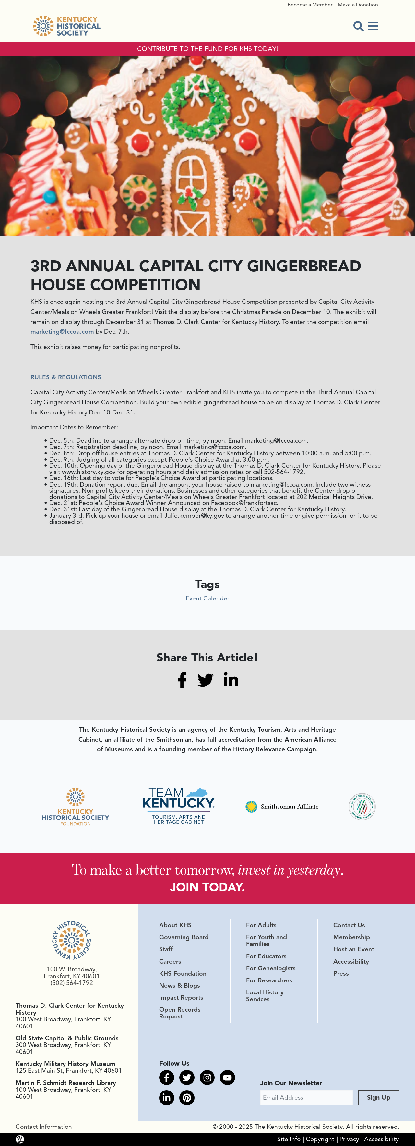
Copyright (320, 1139)
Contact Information (44, 1127)
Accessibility (351, 962)
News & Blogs (179, 986)
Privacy (349, 1139)
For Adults (261, 926)
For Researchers (269, 981)
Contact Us (349, 926)
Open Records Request (180, 1013)
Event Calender (208, 598)
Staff (166, 950)
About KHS (175, 926)
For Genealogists (271, 969)
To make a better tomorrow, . (208, 870)
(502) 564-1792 (72, 984)
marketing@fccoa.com (62, 332)
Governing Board (184, 938)
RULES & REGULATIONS (65, 377)
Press (341, 974)
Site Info (289, 1139)
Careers (170, 962)
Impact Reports (181, 998)
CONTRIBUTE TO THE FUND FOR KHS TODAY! (207, 49)
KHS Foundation (183, 974)
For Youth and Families (266, 941)
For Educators (266, 957)
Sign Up (379, 1098)
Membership (351, 938)
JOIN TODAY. (207, 887)
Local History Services (265, 996)
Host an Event (353, 950)
